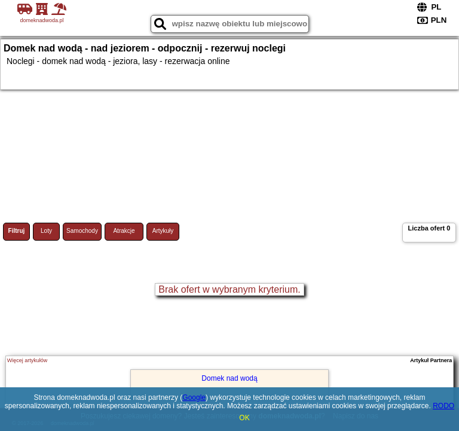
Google (194, 397)
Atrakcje (123, 230)
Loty (46, 230)
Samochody (82, 230)
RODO (443, 406)
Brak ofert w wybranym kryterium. (229, 289)
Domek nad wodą (229, 378)
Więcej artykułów (27, 360)
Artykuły (163, 230)
